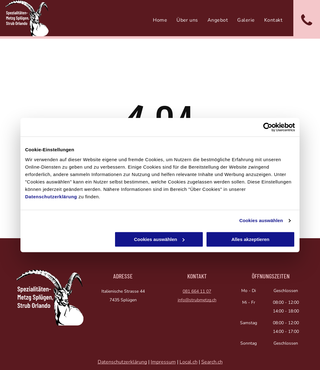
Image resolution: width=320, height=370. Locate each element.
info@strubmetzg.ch (197, 300)
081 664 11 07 (197, 291)
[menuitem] (160, 20)
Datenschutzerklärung (51, 196)
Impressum (163, 362)
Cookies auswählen (261, 220)
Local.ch (189, 362)
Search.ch (212, 362)
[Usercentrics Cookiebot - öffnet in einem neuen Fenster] (268, 127)
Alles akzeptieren (250, 239)
